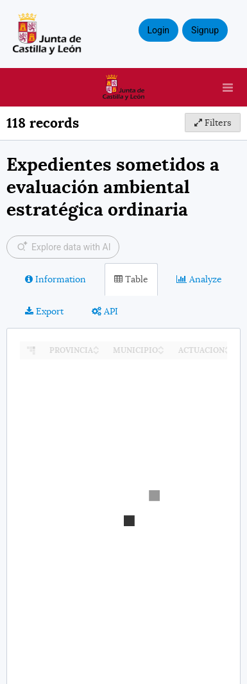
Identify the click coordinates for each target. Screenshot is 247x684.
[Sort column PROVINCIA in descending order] (96, 351)
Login (159, 30)
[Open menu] (228, 87)
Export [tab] (44, 311)
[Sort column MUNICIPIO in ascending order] (161, 347)
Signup (205, 30)
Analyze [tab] (199, 279)
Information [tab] (55, 279)
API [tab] (105, 311)
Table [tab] (131, 279)
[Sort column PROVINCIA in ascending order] (96, 347)
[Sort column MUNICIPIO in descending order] (161, 351)
